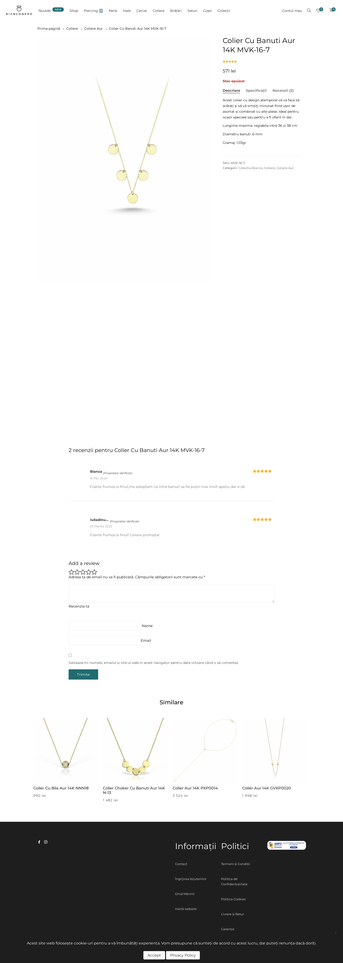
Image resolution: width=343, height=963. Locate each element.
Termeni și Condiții (235, 864)
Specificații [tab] (256, 90)
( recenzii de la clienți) (230, 60)
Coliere (72, 28)
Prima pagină (48, 28)
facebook (39, 842)
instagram (45, 842)
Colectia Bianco (250, 168)
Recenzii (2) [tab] (283, 90)
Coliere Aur (93, 28)
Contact (181, 864)
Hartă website (186, 909)
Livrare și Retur (232, 914)
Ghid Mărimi (185, 894)
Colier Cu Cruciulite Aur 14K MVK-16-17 (336, 933)
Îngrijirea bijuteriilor (191, 879)
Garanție (227, 929)
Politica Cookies (233, 899)
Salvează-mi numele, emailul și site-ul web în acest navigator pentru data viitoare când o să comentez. (154, 663)
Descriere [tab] (231, 90)
